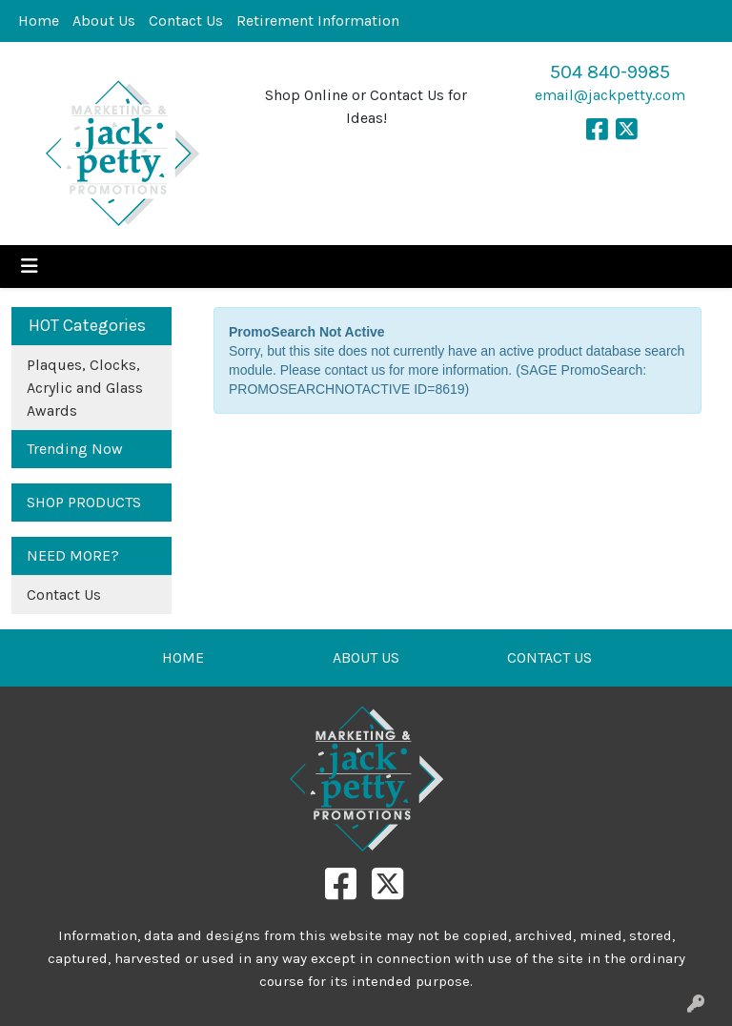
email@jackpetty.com (610, 95)
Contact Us (186, 20)
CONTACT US (549, 657)
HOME (183, 657)
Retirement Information (317, 20)
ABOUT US (366, 657)
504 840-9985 (610, 72)
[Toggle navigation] (30, 266)
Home (38, 20)
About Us (103, 20)
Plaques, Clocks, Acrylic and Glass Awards (85, 388)
